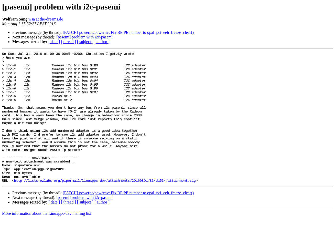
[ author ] (102, 41)
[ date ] (54, 41)
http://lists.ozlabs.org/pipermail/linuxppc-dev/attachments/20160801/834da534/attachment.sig (105, 206)
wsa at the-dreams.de (45, 19)
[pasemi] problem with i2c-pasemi (84, 37)
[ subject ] (85, 41)
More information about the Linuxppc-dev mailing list (46, 239)
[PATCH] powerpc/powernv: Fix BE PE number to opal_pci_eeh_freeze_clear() (128, 32)
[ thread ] (68, 41)
